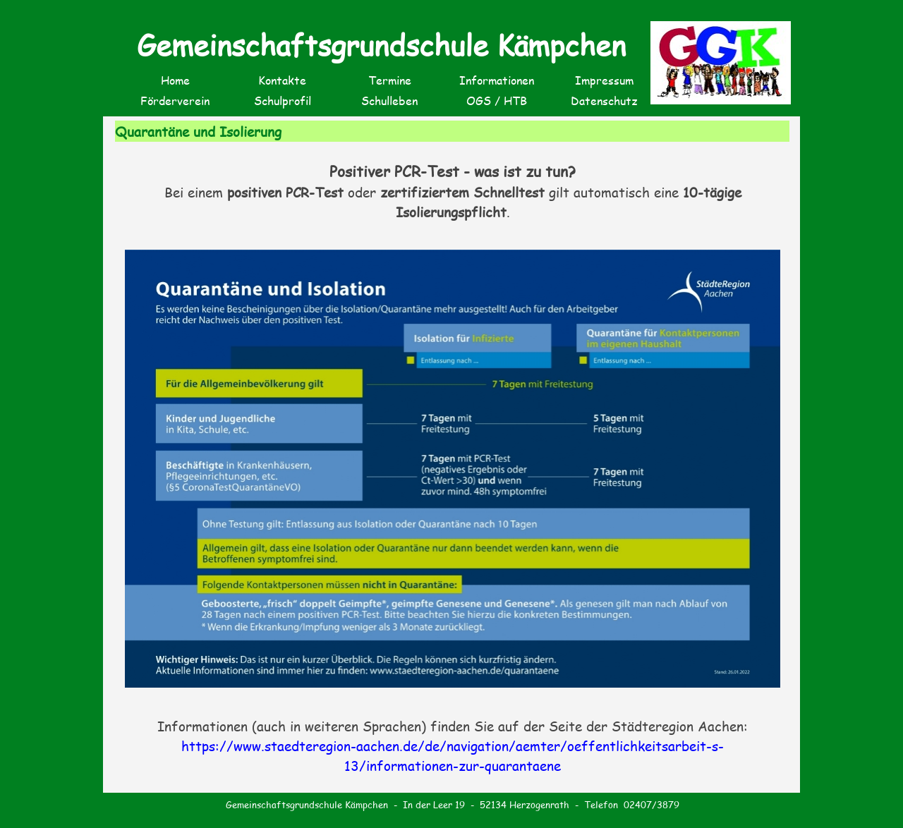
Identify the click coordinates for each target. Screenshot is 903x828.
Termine (389, 80)
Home (175, 80)
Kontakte (282, 80)
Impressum (604, 80)
